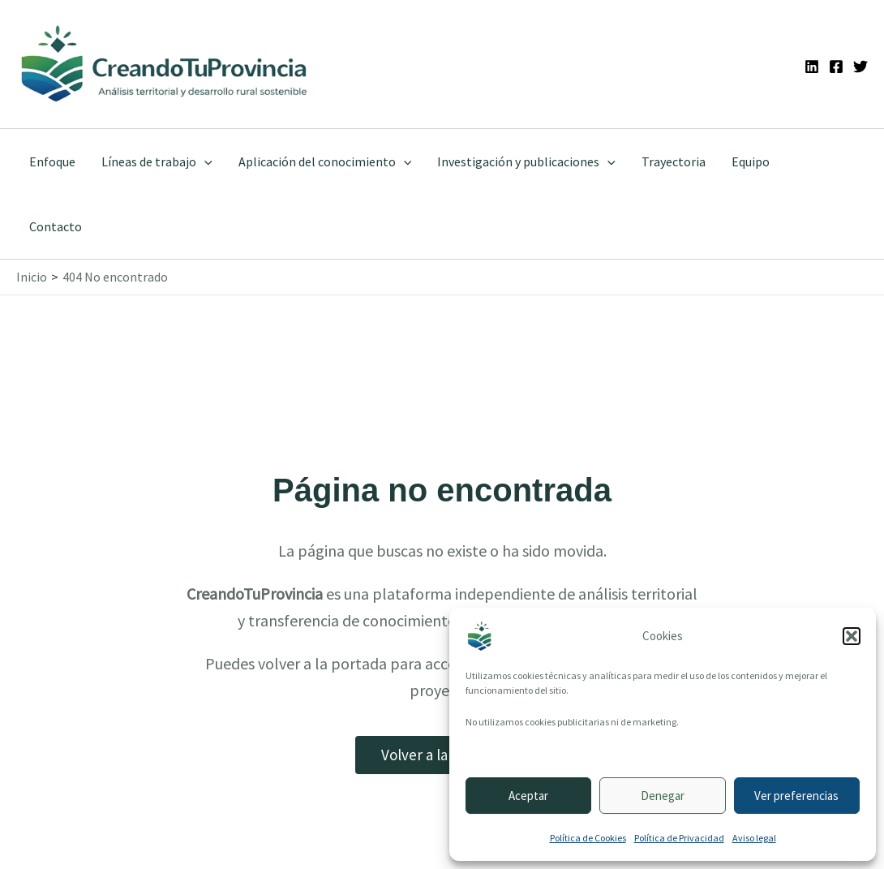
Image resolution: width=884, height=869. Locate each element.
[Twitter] (860, 66)
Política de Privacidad (679, 838)
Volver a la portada (442, 754)
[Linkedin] (812, 66)
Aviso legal (754, 838)
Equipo (751, 161)
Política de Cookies (588, 838)
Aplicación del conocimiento (325, 161)
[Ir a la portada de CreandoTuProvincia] (165, 64)
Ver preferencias (796, 795)
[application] (204, 161)
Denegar (662, 795)
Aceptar (528, 795)
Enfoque (52, 161)
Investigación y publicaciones (526, 161)
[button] (851, 636)
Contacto (55, 226)
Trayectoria (674, 161)
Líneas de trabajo (156, 161)
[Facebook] (836, 66)
